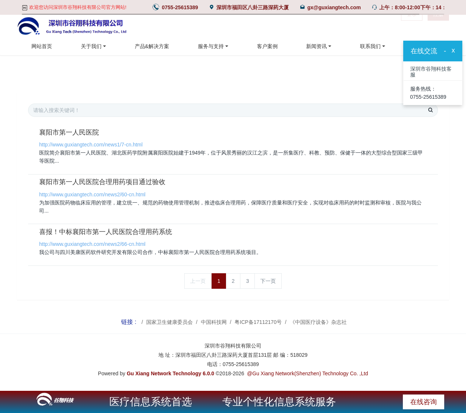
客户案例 (267, 46)
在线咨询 (423, 402)
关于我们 (91, 46)
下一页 (268, 281)
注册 (438, 26)
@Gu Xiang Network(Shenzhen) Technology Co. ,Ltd (307, 373)
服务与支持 (211, 46)
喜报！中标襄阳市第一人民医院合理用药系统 (105, 232)
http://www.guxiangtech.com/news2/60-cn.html (92, 194)
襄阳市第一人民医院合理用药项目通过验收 (102, 182)
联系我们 (370, 46)
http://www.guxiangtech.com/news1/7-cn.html (91, 145)
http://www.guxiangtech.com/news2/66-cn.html (92, 244)
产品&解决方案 (152, 46)
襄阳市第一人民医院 (69, 132)
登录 (412, 26)
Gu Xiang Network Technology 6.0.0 (170, 373)
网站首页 (41, 46)
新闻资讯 (316, 46)
